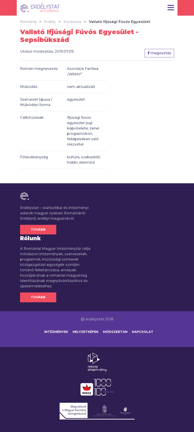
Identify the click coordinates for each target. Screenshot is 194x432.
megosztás (159, 53)
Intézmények (56, 332)
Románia (28, 22)
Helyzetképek (85, 332)
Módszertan (115, 332)
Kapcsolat (142, 332)
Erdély (50, 22)
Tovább (38, 229)
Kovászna (72, 22)
